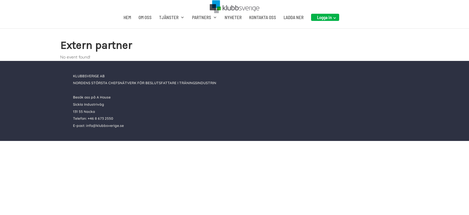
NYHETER (233, 29)
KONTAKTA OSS (262, 29)
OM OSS (145, 29)
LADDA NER (294, 29)
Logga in (324, 29)
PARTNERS (201, 29)
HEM (127, 29)
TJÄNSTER (169, 29)
